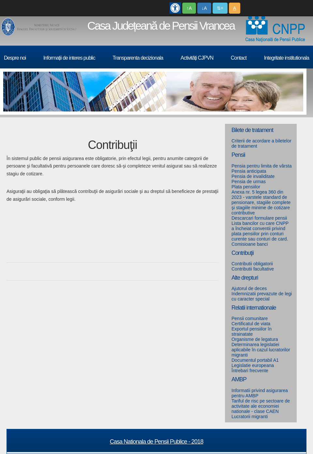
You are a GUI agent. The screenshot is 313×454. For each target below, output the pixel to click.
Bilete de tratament (252, 130)
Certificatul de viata (250, 323)
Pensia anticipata (248, 171)
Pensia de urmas (248, 181)
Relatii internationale (253, 307)
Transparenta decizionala (137, 58)
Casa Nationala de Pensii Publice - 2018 (156, 441)
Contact (238, 58)
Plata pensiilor (245, 186)
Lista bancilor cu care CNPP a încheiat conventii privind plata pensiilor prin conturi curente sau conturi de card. (260, 231)
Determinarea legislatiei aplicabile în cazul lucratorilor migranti (260, 350)
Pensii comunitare (249, 318)
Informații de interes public (69, 58)
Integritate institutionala (286, 58)
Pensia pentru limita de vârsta (261, 165)
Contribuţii (242, 253)
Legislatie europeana (252, 365)
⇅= (220, 8)
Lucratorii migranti (249, 416)
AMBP (238, 379)
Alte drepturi (244, 277)
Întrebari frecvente (249, 370)
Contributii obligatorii (252, 263)
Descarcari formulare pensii (259, 218)
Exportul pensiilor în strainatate (251, 331)
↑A (189, 8)
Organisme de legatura (254, 339)
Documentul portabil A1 (255, 360)
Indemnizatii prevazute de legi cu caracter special (261, 296)
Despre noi (15, 58)
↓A (204, 8)
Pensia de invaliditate (253, 176)
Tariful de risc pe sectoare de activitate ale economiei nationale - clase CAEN (260, 406)
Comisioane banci (249, 244)
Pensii (238, 155)
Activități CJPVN (197, 58)
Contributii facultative (252, 268)
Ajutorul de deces (249, 288)
